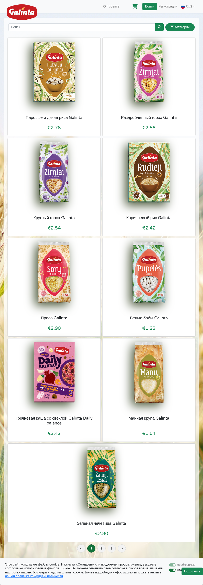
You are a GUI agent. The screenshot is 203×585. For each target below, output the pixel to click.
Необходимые (186, 565)
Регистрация (167, 6)
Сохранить (192, 571)
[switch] (172, 570)
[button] (187, 6)
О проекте (111, 6)
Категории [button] (180, 27)
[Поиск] (81, 27)
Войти (149, 6)
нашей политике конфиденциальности (34, 576)
